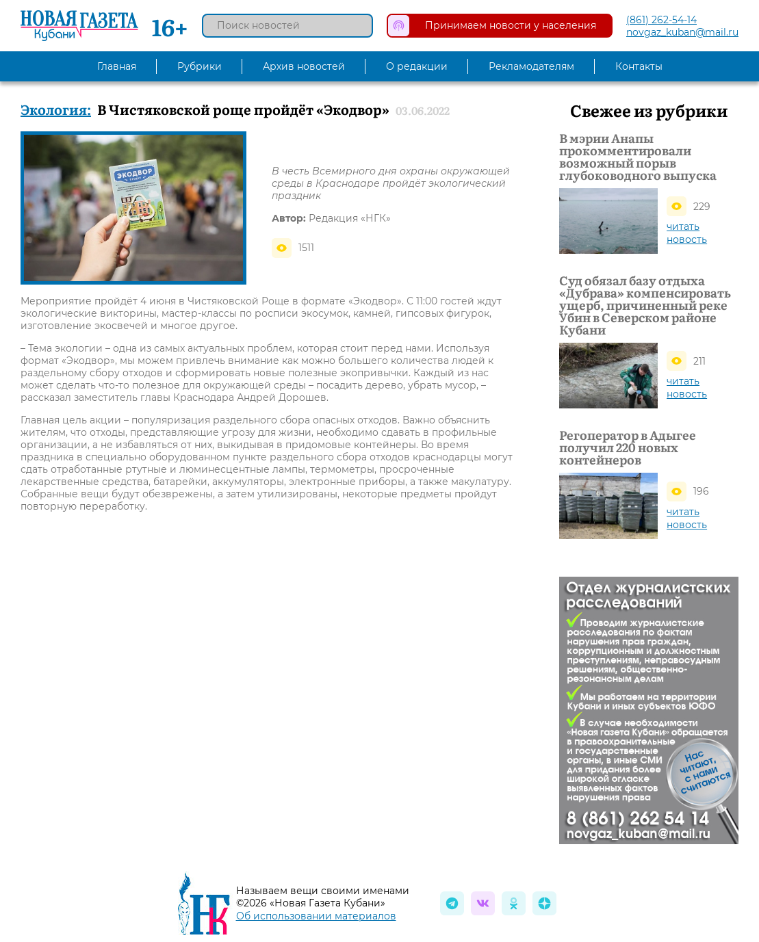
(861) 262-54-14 (661, 20)
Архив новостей (304, 66)
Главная (116, 66)
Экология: (56, 109)
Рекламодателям (531, 66)
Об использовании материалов (316, 916)
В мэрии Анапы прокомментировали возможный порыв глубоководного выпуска (638, 156)
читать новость (687, 233)
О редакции (417, 66)
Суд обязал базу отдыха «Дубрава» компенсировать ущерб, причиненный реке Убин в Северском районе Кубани (645, 305)
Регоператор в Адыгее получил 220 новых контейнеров (627, 447)
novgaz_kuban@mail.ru (682, 32)
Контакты (638, 66)
